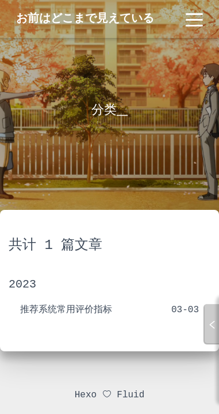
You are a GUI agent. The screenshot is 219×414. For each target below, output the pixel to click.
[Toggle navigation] (194, 19)
